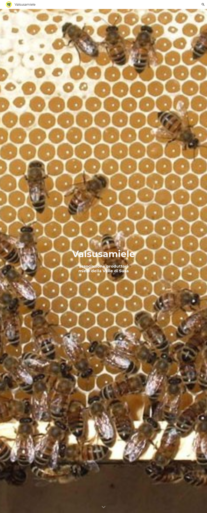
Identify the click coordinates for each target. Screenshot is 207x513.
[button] (203, 4)
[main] (103, 261)
